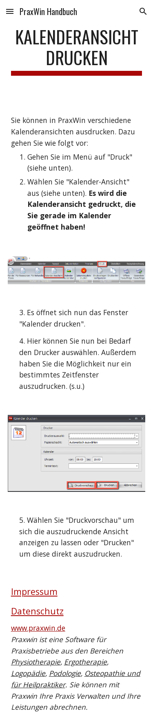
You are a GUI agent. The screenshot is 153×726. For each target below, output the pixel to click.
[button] (10, 11)
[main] (77, 51)
